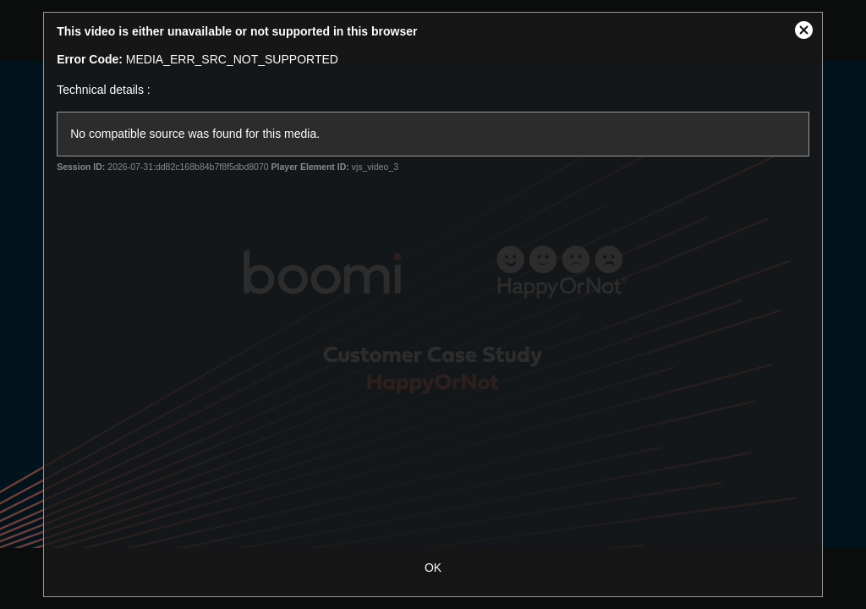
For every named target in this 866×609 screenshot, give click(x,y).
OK (433, 567)
